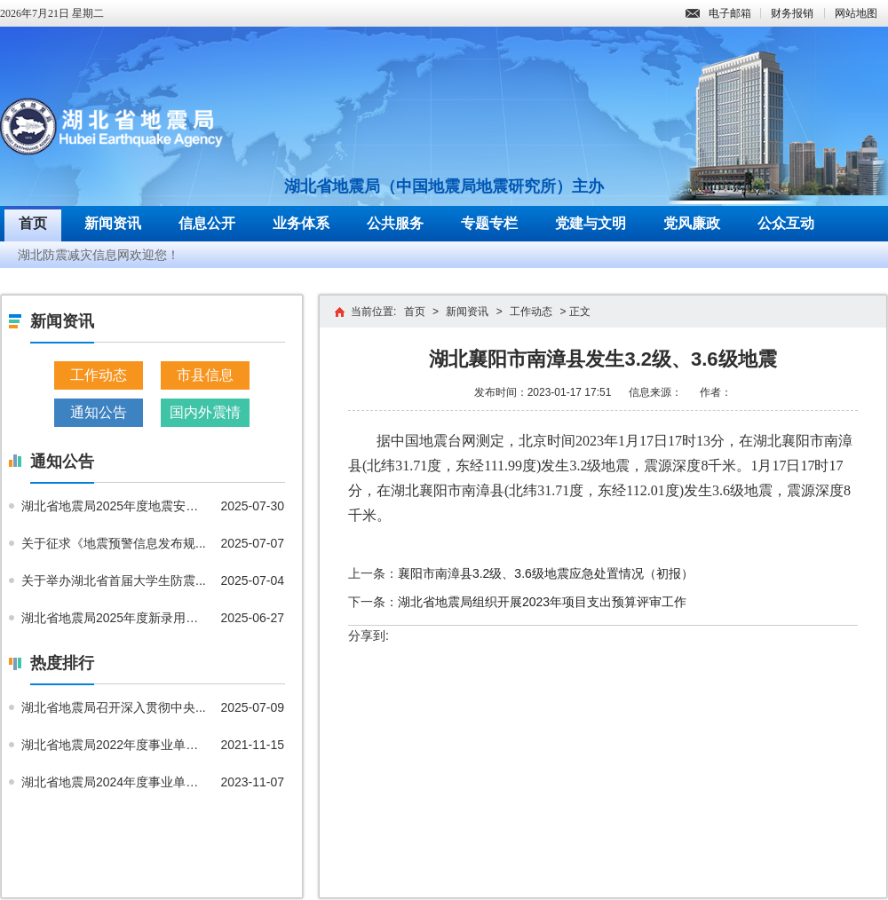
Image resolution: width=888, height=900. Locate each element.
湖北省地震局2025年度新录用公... (114, 618)
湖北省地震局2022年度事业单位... (114, 745)
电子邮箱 (718, 13)
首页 (33, 223)
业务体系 (301, 223)
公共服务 (395, 223)
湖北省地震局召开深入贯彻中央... (113, 707)
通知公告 (98, 412)
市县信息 (205, 375)
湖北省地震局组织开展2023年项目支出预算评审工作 (542, 602)
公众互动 (785, 223)
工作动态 (98, 375)
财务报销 (792, 13)
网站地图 (856, 13)
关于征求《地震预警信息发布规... (113, 543)
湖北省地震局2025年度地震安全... (114, 506)
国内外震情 (205, 412)
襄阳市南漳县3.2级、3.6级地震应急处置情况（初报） (546, 573)
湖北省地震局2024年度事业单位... (114, 782)
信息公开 (206, 223)
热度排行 (62, 663)
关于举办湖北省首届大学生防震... (113, 580)
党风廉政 (691, 223)
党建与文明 (590, 223)
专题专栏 (489, 223)
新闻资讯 (112, 223)
